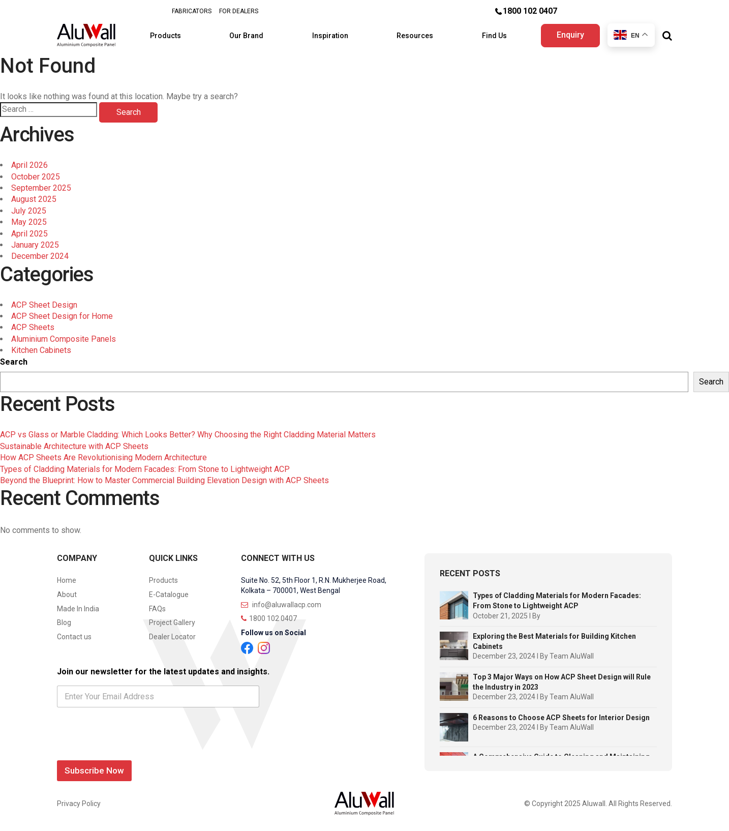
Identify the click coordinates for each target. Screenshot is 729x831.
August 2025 (33, 199)
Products (165, 36)
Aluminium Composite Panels (63, 339)
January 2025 (35, 245)
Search (13, 362)
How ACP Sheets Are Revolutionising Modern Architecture (103, 457)
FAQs (157, 609)
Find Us (494, 36)
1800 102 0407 (530, 11)
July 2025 (28, 211)
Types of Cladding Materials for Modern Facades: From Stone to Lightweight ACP (145, 469)
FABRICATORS (191, 11)
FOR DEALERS (238, 11)
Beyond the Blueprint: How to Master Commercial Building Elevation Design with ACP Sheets (164, 480)
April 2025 (29, 234)
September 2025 (41, 188)
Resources (415, 36)
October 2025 (35, 177)
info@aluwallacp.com (281, 605)
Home (66, 580)
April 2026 (29, 165)
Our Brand (247, 36)
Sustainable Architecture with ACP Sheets (74, 446)
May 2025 (29, 222)
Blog (64, 622)
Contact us (74, 637)
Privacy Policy (79, 803)
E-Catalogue (169, 594)
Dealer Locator (172, 637)
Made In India (78, 609)
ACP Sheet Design (44, 305)
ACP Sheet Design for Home (62, 316)
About (67, 594)
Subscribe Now (94, 770)
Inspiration (331, 36)
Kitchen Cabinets (41, 350)
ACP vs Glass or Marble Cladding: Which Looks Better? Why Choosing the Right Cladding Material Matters (188, 434)
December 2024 (40, 256)
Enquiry (570, 35)
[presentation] (134, 749)
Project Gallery (172, 622)
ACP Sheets (32, 327)
